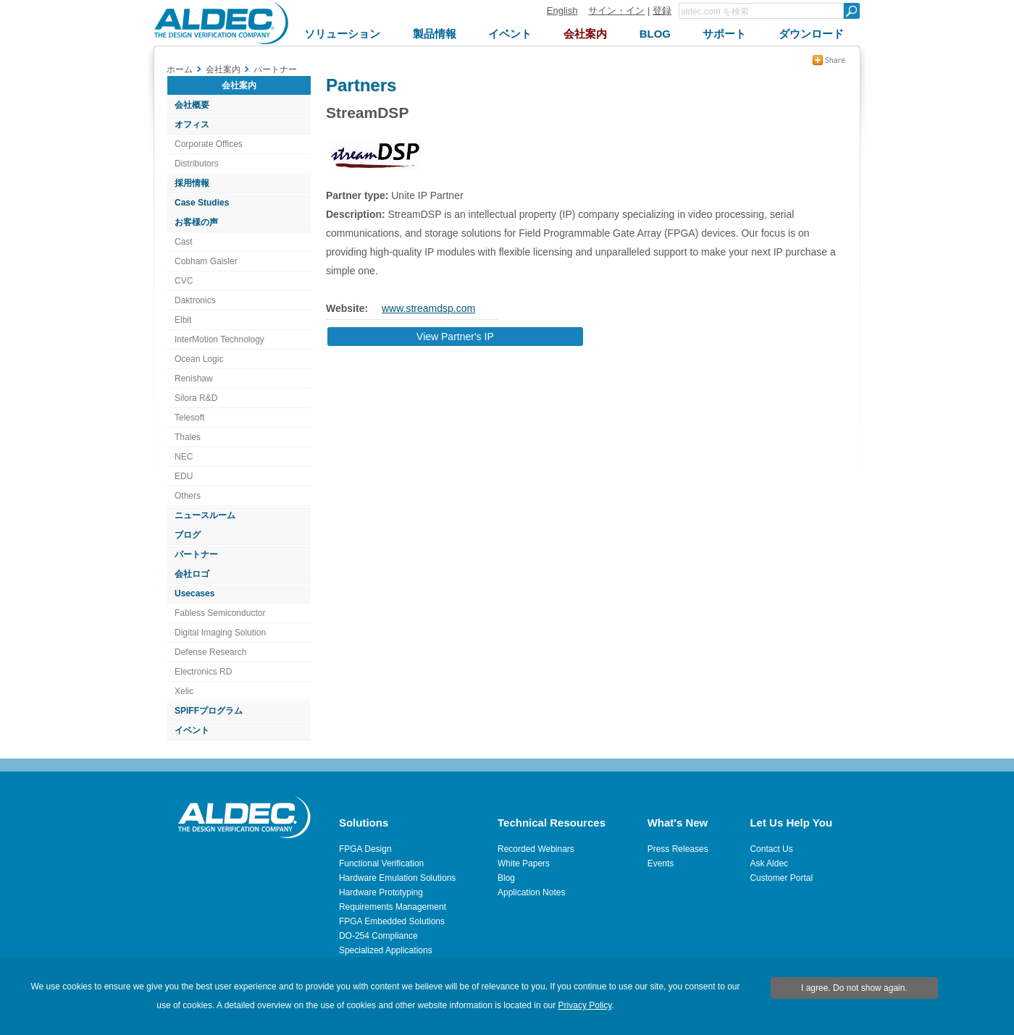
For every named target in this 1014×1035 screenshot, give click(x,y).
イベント (192, 730)
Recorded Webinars (536, 849)
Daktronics (195, 300)
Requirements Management (392, 907)
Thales (188, 437)
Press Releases (678, 849)
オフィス (192, 124)
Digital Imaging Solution (220, 633)
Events (661, 863)
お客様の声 (196, 222)
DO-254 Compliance (378, 936)
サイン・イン (616, 10)
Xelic (184, 691)
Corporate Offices (209, 144)
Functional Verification (381, 863)
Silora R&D (196, 398)
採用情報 (192, 183)
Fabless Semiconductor (220, 613)
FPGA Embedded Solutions (392, 921)
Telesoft (189, 418)
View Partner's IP (455, 336)
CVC (184, 281)
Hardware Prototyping (381, 892)
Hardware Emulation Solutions (397, 878)
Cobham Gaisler (206, 261)
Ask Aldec (769, 863)
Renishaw (194, 378)
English (562, 10)
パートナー (196, 554)
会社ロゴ (192, 574)
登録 (662, 10)
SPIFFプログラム (209, 711)
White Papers (524, 863)
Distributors (197, 164)
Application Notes (531, 892)
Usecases (194, 593)
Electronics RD (203, 672)
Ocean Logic (199, 359)
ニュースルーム (205, 515)
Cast (184, 242)
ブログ (188, 535)
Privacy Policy (585, 1005)
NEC (184, 457)
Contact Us (771, 849)
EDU (184, 476)
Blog (506, 878)
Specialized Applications (385, 950)
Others (188, 496)
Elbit (183, 320)
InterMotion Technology (219, 339)
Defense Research (210, 652)
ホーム (180, 69)
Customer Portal (781, 878)
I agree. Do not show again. (854, 988)
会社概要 (192, 105)
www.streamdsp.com (428, 308)
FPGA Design (365, 849)
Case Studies (202, 203)
